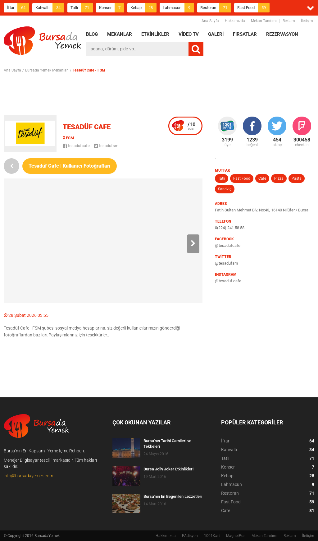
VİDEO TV (189, 34)
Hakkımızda (235, 21)
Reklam (289, 21)
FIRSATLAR (245, 34)
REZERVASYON (282, 34)
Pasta (297, 178)
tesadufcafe (76, 145)
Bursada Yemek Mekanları (47, 70)
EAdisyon (190, 536)
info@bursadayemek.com (28, 475)
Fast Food (253, 7)
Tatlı (81, 7)
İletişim (307, 21)
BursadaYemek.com (42, 42)
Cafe (262, 178)
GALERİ (216, 34)
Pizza (279, 178)
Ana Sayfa (210, 21)
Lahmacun (178, 7)
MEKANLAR (119, 34)
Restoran (215, 7)
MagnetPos (235, 536)
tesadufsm (106, 145)
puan (191, 126)
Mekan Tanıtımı (264, 21)
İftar (18, 7)
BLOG (92, 34)
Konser (111, 7)
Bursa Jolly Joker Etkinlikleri (168, 469)
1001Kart (212, 536)
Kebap (143, 7)
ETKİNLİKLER (155, 34)
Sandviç (224, 189)
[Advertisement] (159, 94)
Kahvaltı (49, 7)
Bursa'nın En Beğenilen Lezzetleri (172, 496)
